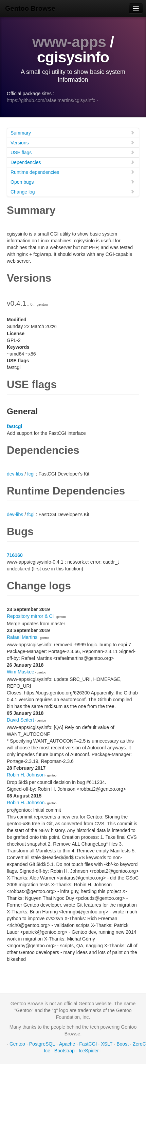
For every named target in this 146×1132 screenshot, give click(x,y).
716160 (15, 555)
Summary (73, 133)
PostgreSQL (42, 1044)
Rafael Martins (22, 637)
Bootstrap (64, 1050)
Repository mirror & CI (30, 616)
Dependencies (73, 162)
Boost (122, 1044)
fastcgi (14, 426)
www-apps (69, 41)
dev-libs (15, 474)
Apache (67, 1044)
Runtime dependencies (73, 172)
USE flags (73, 152)
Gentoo (17, 1044)
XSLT (106, 1044)
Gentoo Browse (30, 8)
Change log (73, 192)
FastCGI (88, 1044)
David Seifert (20, 720)
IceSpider (89, 1050)
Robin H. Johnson (25, 774)
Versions (73, 142)
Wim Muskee (20, 671)
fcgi (31, 474)
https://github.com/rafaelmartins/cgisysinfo (51, 100)
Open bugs (73, 182)
